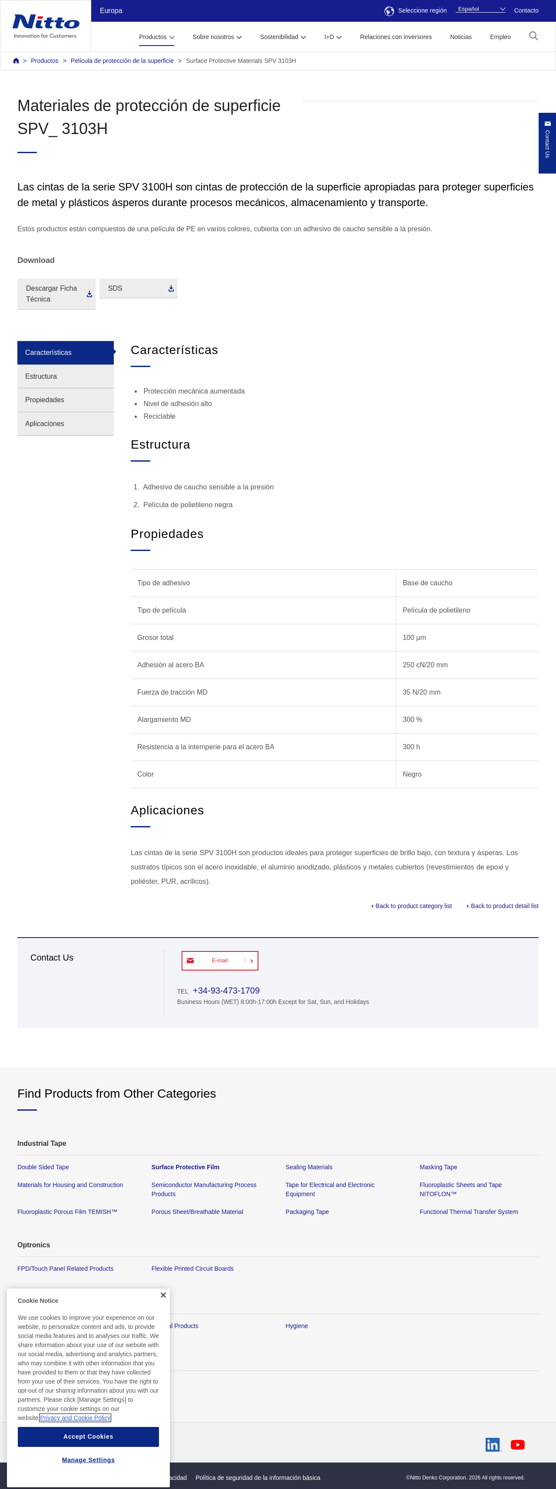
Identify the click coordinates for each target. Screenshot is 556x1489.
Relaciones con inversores (396, 36)
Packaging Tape (307, 1211)
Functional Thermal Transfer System (469, 1211)
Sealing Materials (309, 1167)
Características (48, 352)
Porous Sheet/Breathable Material (197, 1211)
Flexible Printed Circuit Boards (193, 1268)
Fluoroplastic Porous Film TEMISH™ (67, 1211)
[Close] (163, 1327)
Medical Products (175, 1325)
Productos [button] (152, 36)
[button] (533, 36)
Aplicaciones (44, 423)
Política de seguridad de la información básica (257, 1477)
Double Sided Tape (43, 1167)
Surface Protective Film (185, 1167)
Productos (44, 60)
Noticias (461, 36)
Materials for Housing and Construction (70, 1184)
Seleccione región (415, 10)
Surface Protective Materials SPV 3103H (241, 60)
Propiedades (44, 399)
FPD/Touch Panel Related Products (65, 1268)
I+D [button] (329, 36)
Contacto (526, 10)
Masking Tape (438, 1167)
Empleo (500, 36)
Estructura (41, 376)
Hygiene (297, 1325)
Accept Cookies (88, 1468)
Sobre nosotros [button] (213, 36)
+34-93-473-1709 (225, 990)
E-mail (220, 960)
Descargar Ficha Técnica (51, 294)
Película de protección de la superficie (122, 60)
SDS (115, 288)
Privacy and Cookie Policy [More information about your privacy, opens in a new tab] (75, 1449)
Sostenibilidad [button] (279, 36)
